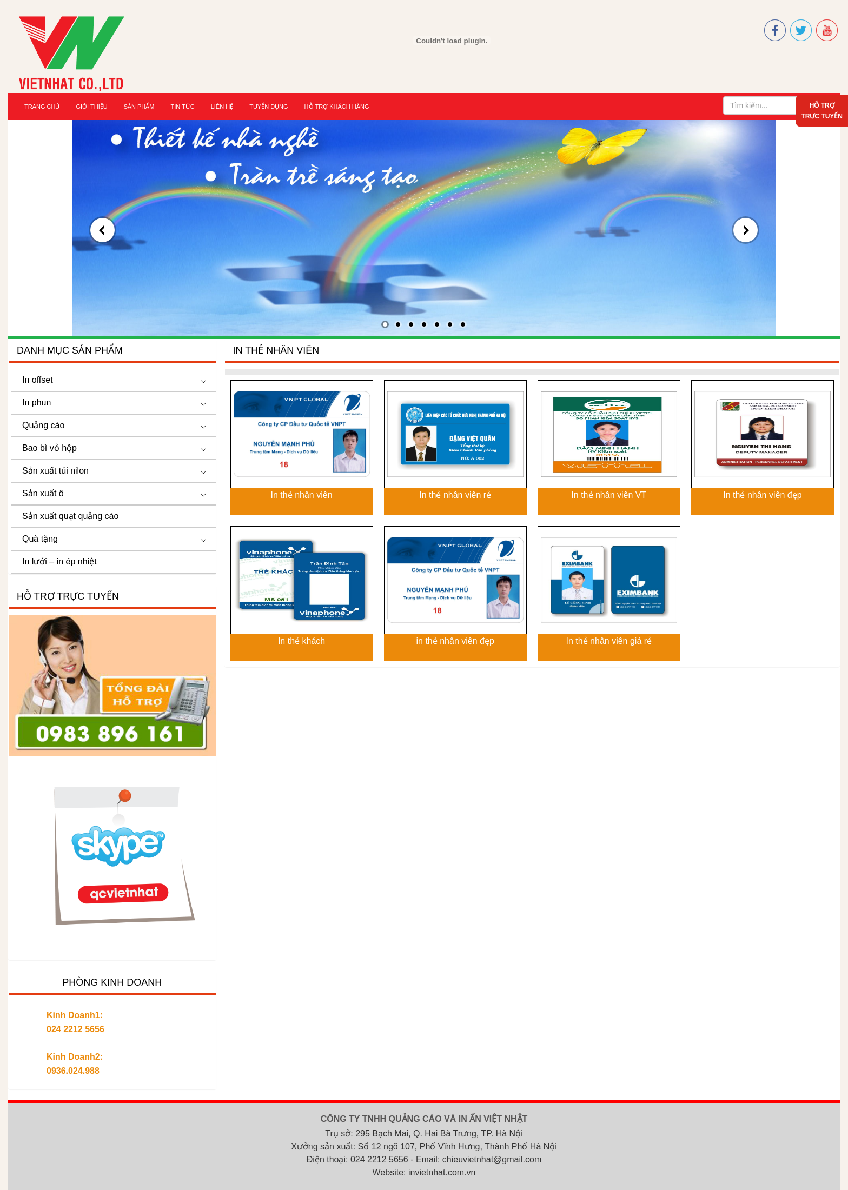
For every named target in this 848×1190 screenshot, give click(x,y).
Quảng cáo (43, 425)
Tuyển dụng (268, 106)
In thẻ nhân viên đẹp (762, 495)
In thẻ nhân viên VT (608, 495)
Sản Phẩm (139, 106)
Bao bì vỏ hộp (49, 448)
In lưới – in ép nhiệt (59, 561)
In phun (36, 402)
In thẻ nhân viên (302, 495)
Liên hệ (222, 106)
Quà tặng (40, 538)
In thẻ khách (301, 641)
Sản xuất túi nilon (55, 470)
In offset (37, 379)
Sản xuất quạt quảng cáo (70, 516)
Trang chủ (41, 106)
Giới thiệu (91, 106)
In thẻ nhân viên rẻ (455, 495)
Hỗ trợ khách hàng (336, 106)
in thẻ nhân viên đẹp (455, 641)
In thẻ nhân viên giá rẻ (609, 641)
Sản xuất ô (43, 493)
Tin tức (182, 106)
